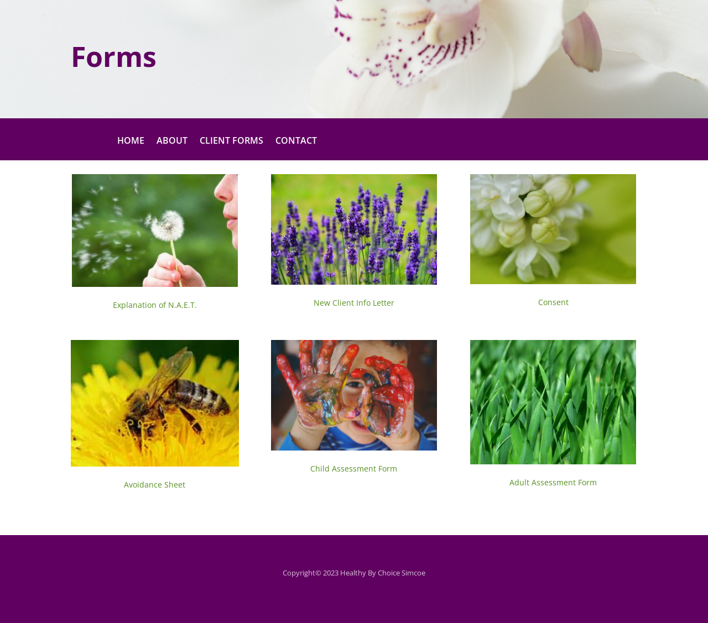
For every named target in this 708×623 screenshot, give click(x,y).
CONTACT (296, 141)
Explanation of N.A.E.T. (155, 305)
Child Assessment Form (353, 468)
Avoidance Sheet (154, 484)
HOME (130, 141)
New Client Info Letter (354, 302)
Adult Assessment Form (553, 482)
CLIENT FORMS (231, 141)
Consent (553, 302)
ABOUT (172, 141)
